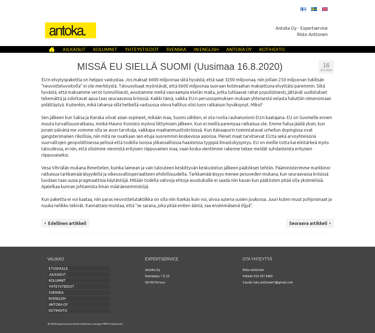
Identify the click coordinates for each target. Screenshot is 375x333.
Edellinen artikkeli (67, 223)
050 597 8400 (263, 276)
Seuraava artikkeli (308, 223)
